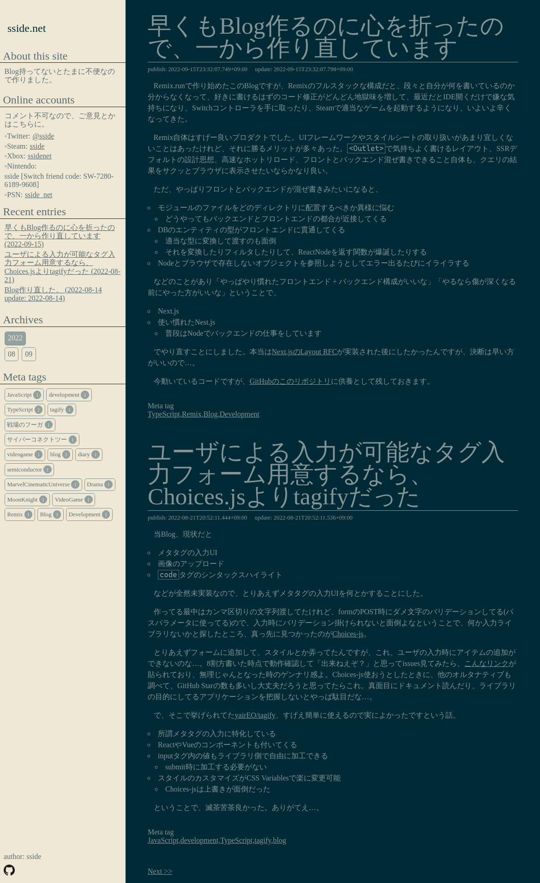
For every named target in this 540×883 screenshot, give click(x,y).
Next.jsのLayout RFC (304, 352)
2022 (15, 338)
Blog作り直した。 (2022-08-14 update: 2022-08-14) (53, 294)
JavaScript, (164, 840)
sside (37, 146)
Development (239, 414)
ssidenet (40, 156)
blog (279, 840)
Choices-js (348, 634)
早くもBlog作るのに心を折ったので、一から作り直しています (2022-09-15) (60, 236)
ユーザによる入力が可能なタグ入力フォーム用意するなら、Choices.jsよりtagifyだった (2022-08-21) (63, 267)
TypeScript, (165, 414)
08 (11, 354)
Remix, (193, 414)
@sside (43, 136)
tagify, (263, 840)
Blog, (212, 414)
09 (28, 354)
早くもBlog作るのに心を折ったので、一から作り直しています (326, 38)
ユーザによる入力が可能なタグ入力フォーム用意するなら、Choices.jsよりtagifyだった (326, 475)
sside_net (39, 195)
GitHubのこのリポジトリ (290, 381)
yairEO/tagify (255, 715)
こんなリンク (486, 663)
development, (200, 840)
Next (155, 871)
